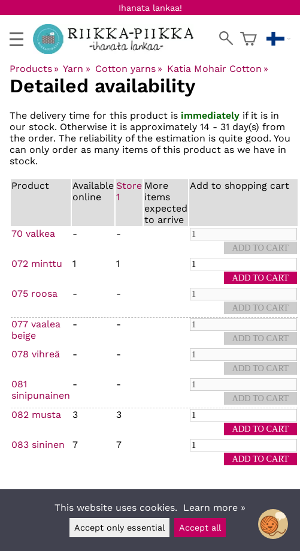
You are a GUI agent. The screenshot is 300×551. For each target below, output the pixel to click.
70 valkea (33, 233)
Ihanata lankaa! (150, 8)
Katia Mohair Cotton (217, 68)
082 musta (36, 414)
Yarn (76, 68)
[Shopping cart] (248, 39)
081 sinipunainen (40, 389)
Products (34, 68)
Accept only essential (119, 527)
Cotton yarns (128, 68)
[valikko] (16, 39)
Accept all (200, 527)
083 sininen (38, 444)
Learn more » (214, 507)
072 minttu (36, 263)
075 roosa (34, 293)
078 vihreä (35, 354)
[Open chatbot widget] (273, 524)
